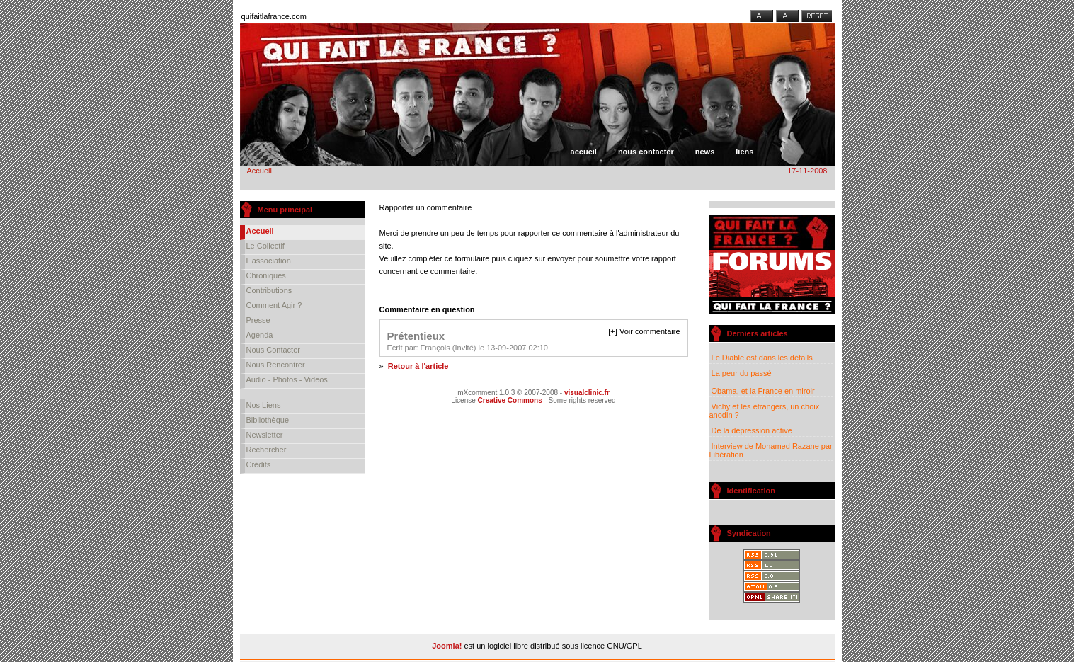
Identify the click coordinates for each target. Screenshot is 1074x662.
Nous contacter (646, 151)
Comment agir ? (274, 305)
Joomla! (447, 645)
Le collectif (265, 245)
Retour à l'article (418, 366)
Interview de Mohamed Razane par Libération (771, 450)
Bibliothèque (268, 420)
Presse (258, 320)
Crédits (258, 464)
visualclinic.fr (587, 392)
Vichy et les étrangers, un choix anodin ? (764, 410)
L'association (268, 260)
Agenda (259, 335)
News (705, 151)
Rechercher (266, 449)
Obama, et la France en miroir (762, 391)
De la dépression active (750, 430)
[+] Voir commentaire (644, 331)
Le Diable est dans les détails (761, 357)
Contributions (269, 290)
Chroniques (266, 275)
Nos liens (263, 405)
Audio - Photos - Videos (287, 379)
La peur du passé (740, 373)
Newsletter (264, 434)
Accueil (584, 151)
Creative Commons (510, 400)
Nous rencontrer (275, 364)
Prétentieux (416, 336)
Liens (744, 151)
